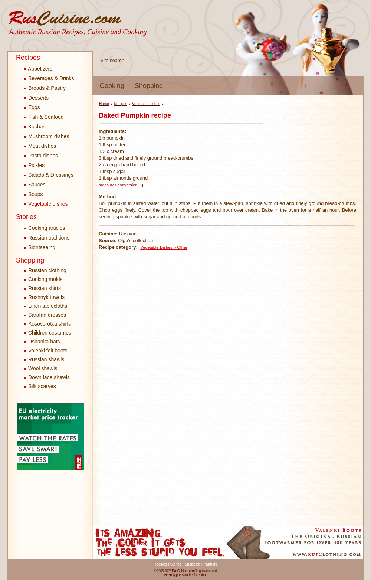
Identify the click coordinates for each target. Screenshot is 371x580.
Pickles (34, 165)
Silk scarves (42, 386)
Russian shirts (44, 288)
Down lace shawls (49, 377)
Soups (33, 194)
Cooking (112, 85)
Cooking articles (44, 228)
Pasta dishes (41, 156)
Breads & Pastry (45, 88)
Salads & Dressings (48, 175)
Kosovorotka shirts (49, 324)
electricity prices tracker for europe (185, 575)
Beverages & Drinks (49, 78)
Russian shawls (46, 359)
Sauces (35, 185)
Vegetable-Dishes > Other (163, 247)
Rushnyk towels (46, 297)
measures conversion (118, 185)
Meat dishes (40, 146)
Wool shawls (42, 368)
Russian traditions (46, 238)
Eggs (32, 107)
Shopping (149, 85)
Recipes (28, 57)
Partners (210, 564)
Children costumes (49, 333)
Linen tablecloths (47, 306)
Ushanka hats (44, 342)
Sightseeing (39, 247)
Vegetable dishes (46, 204)
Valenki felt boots (48, 350)
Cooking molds (45, 279)
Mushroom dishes (46, 136)
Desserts (36, 98)
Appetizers (38, 69)
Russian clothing (47, 270)
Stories (26, 217)
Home (104, 104)
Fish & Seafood (44, 117)
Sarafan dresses (47, 315)
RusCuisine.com (183, 571)
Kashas (35, 127)
